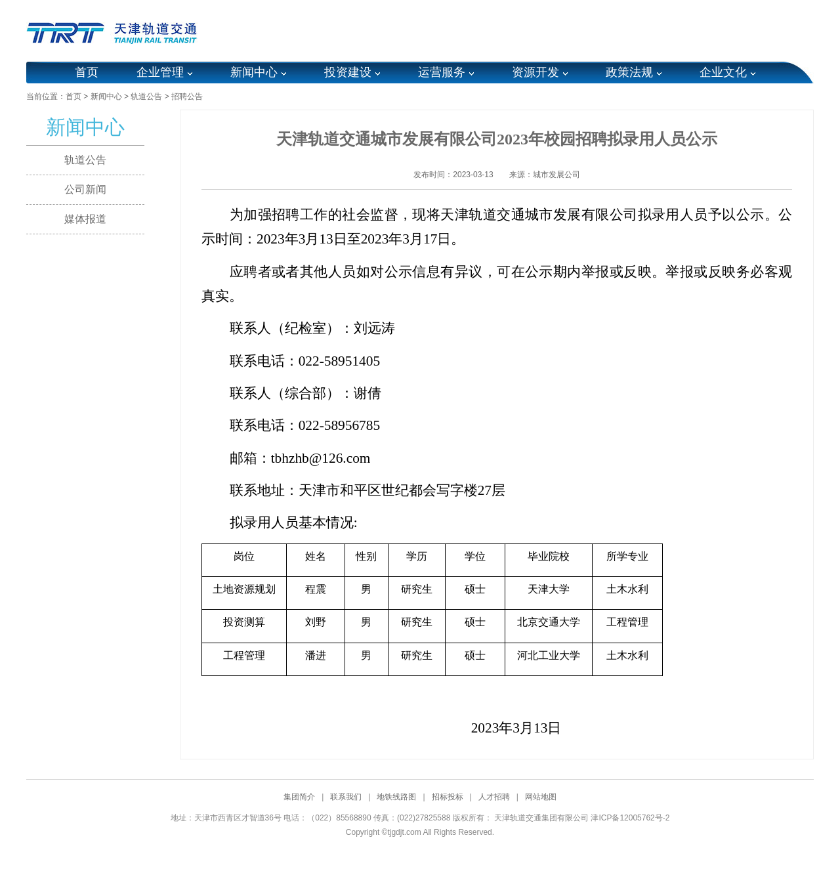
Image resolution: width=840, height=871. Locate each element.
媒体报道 (85, 218)
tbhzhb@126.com (321, 458)
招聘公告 (187, 96)
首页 (86, 72)
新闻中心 (254, 72)
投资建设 (347, 72)
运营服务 (441, 72)
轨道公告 (146, 96)
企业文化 (723, 72)
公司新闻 (85, 189)
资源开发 (535, 72)
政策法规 (629, 72)
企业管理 (160, 72)
